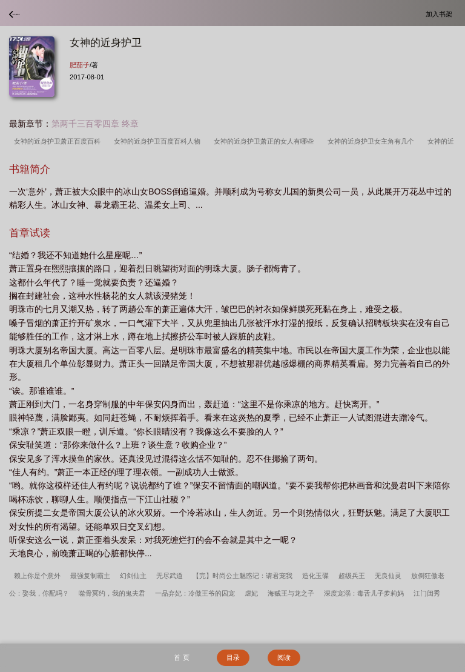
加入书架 (441, 13)
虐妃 (251, 593)
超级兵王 (351, 575)
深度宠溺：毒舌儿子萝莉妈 (364, 593)
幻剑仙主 (133, 575)
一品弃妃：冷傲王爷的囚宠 (195, 593)
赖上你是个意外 (37, 575)
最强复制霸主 (90, 575)
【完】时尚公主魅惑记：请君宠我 (242, 575)
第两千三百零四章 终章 (95, 123)
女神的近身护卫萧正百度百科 (59, 141)
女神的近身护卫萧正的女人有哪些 (265, 141)
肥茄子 (80, 64)
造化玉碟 (315, 575)
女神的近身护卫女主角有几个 (373, 141)
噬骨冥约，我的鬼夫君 (112, 593)
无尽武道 (169, 575)
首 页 (181, 657)
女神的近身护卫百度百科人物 (159, 141)
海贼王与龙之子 (291, 593)
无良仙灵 (388, 575)
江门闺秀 (427, 593)
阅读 (284, 657)
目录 (233, 657)
